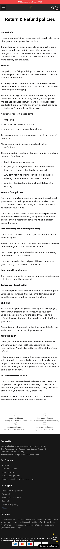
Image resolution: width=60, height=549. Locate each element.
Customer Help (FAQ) (10, 505)
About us (5, 465)
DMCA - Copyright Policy (11, 476)
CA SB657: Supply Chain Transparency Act (18, 479)
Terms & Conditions (9, 469)
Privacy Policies (8, 472)
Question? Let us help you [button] (48, 546)
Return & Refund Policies (11, 498)
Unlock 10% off (55, 538)
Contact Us (6, 501)
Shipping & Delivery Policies (12, 491)
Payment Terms (8, 494)
